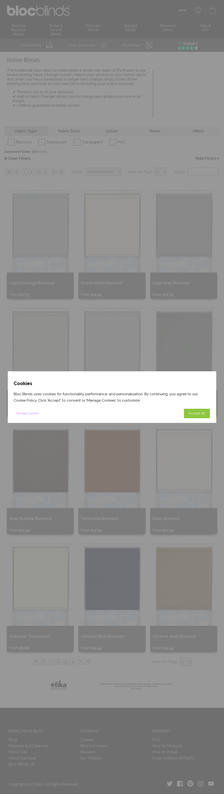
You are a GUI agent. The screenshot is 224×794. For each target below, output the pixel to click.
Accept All (197, 413)
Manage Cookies (27, 413)
